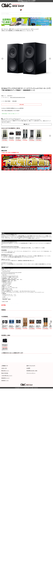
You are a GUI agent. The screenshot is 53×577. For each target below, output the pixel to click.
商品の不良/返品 (4, 373)
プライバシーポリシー (30, 373)
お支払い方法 (4, 368)
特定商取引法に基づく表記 (31, 370)
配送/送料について (5, 370)
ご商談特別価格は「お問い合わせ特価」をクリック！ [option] (5, 343)
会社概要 (28, 368)
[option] (14, 21)
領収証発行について (5, 378)
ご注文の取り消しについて (6, 375)
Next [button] (49, 21)
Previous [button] (2, 21)
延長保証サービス (5, 380)
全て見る (3, 305)
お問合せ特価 (21, 104)
